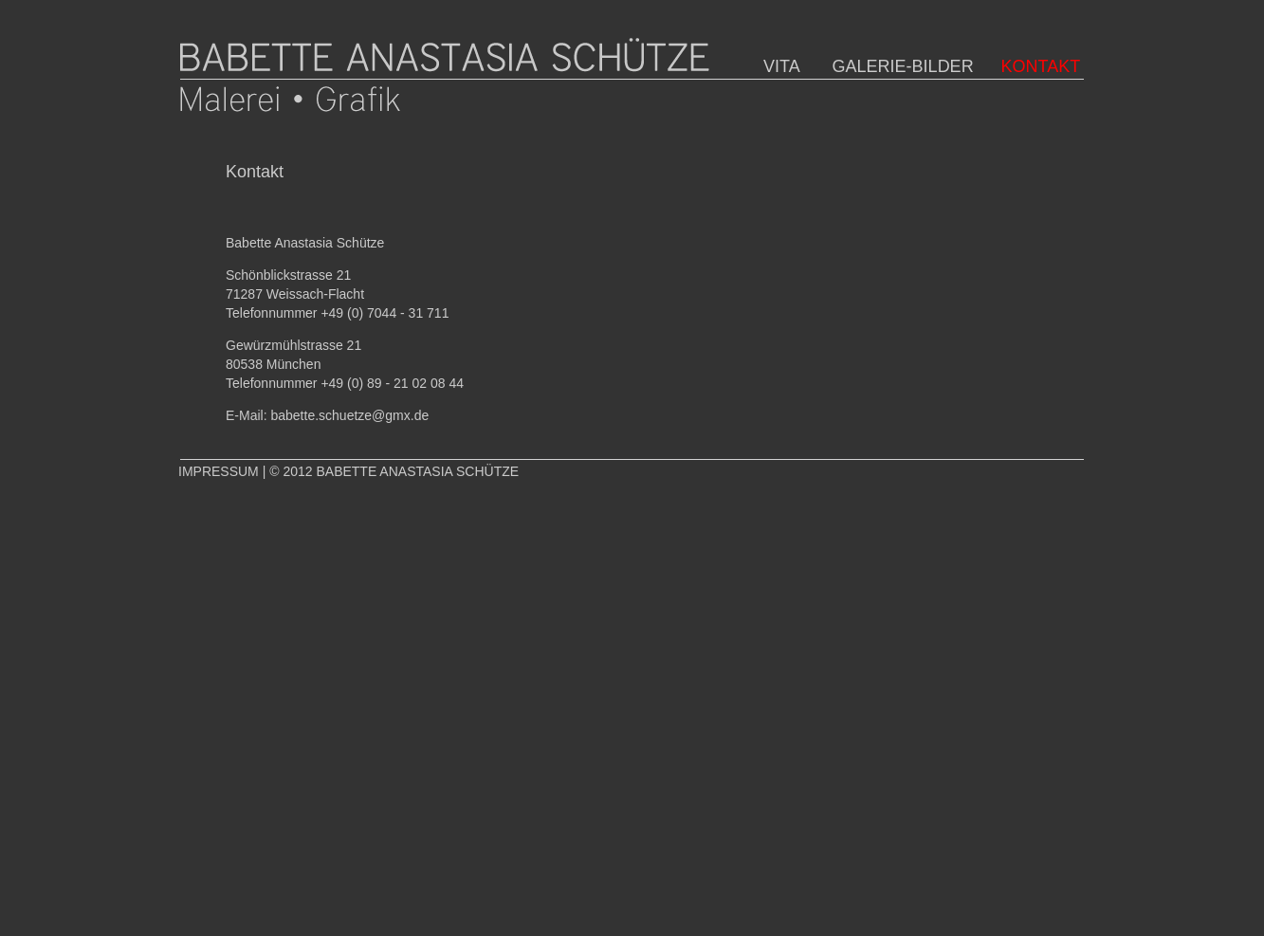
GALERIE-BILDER (889, 66)
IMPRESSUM (218, 471)
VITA (774, 66)
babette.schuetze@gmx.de (349, 415)
